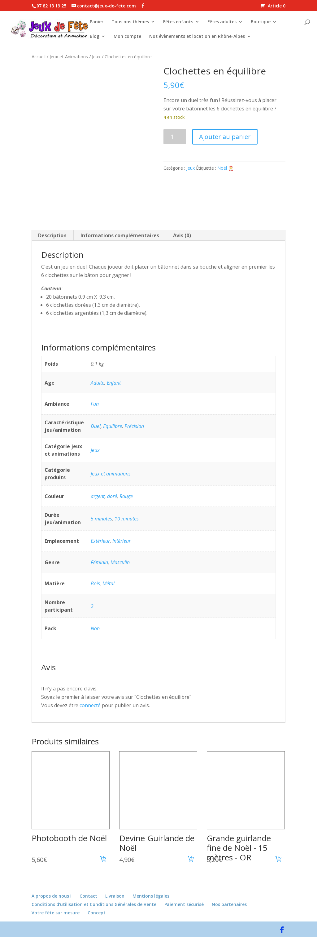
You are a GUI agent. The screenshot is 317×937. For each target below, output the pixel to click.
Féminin (99, 562)
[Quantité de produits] (174, 136)
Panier (96, 22)
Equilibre (112, 426)
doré (112, 496)
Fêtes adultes (222, 22)
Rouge (126, 496)
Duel (96, 426)
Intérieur (121, 541)
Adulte (97, 382)
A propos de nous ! (52, 896)
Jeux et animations (111, 473)
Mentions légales (150, 896)
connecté (90, 705)
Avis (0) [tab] (182, 235)
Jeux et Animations (69, 56)
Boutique (261, 22)
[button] (103, 860)
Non (95, 628)
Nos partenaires (229, 904)
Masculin (120, 562)
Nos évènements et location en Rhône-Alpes (197, 36)
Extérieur (100, 541)
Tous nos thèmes (130, 22)
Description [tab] (52, 235)
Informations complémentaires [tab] (119, 235)
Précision (134, 426)
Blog (94, 36)
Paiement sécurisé (184, 904)
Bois (95, 583)
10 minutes (127, 518)
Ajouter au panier (225, 136)
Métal (108, 583)
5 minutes (101, 518)
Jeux (96, 56)
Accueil (39, 56)
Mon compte (127, 36)
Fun (95, 403)
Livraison (114, 896)
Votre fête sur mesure (56, 913)
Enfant (114, 382)
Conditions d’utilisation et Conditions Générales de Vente (94, 904)
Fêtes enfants (178, 22)
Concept (97, 913)
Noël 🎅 (225, 168)
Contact (88, 896)
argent (98, 496)
